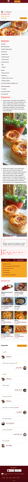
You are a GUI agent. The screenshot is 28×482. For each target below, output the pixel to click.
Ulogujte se (17, 1)
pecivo (11, 253)
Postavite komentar (22, 345)
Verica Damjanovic (10, 423)
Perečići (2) (20, 331)
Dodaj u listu (23, 18)
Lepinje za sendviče (20, 289)
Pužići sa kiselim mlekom (7, 303)
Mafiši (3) (20, 317)
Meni (14, 480)
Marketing (22, 473)
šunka (16, 252)
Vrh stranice (13, 467)
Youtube (10, 477)
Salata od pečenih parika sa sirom (7, 289)
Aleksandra (8, 11)
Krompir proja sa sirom (8, 268)
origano (10, 252)
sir (4, 252)
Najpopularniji (20, 260)
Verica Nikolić (9, 445)
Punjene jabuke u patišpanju (9, 274)
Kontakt (5, 474)
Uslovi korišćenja (17, 473)
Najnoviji (7, 260)
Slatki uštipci (20, 303)
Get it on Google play (18, 470)
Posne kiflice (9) (6, 272)
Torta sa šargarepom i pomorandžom (11, 266)
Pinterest (18, 477)
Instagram (14, 477)
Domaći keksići (6, 270)
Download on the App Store (10, 470)
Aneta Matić (19, 412)
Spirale (7, 317)
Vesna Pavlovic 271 (18, 434)
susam (21, 252)
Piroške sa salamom (7, 331)
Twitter (7, 477)
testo (5, 253)
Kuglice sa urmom (7, 263)
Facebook (3, 477)
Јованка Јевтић (18, 389)
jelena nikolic (19, 367)
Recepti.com (2, 474)
